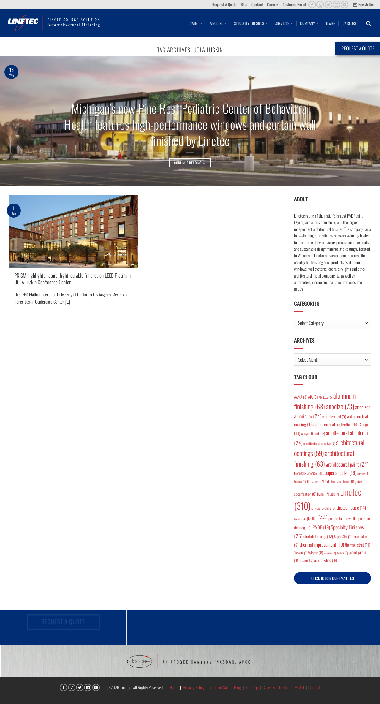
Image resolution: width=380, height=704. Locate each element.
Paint (196, 23)
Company (309, 23)
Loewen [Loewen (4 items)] (300, 518)
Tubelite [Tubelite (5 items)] (300, 552)
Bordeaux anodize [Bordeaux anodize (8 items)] (308, 473)
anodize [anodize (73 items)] (340, 406)
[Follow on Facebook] (312, 4)
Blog (244, 4)
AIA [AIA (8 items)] (313, 397)
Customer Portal (294, 4)
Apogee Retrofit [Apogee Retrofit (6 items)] (313, 433)
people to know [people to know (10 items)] (342, 518)
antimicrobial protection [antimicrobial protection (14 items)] (337, 424)
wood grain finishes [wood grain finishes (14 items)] (320, 560)
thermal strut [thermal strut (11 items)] (357, 545)
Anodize (218, 23)
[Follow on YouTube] (344, 4)
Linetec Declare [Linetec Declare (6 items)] (323, 508)
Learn (330, 23)
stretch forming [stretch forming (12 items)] (318, 536)
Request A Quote (224, 4)
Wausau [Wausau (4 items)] (330, 553)
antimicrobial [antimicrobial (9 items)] (334, 417)
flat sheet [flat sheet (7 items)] (315, 481)
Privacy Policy (194, 687)
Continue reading (190, 163)
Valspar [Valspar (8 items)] (315, 553)
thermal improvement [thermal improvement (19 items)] (322, 544)
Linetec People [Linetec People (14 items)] (351, 507)
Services (284, 23)
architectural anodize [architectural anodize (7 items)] (319, 443)
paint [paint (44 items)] (317, 517)
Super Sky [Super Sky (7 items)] (343, 537)
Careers (272, 4)
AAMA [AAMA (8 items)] (300, 397)
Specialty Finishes (251, 23)
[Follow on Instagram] (320, 4)
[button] (363, 4)
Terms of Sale (219, 687)
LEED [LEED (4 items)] (334, 494)
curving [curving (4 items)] (363, 473)
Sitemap (252, 687)
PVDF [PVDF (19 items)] (321, 527)
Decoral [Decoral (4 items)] (300, 481)
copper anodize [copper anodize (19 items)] (339, 472)
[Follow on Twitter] (328, 4)
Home (174, 687)
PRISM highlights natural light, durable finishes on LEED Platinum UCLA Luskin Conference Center (72, 278)
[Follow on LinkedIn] (336, 4)
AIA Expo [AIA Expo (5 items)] (325, 396)
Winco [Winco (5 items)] (342, 552)
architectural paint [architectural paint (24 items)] (347, 464)
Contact (257, 4)
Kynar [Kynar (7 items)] (323, 494)
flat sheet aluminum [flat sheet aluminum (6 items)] (339, 481)
